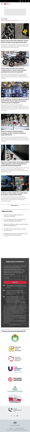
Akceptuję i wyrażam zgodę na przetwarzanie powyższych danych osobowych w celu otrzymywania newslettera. (16, 286)
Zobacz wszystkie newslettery (15, 324)
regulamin (12, 285)
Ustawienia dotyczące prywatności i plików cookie (17, 429)
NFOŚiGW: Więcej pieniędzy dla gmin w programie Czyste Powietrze (15, 229)
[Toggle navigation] (1, 4)
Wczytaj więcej (15, 205)
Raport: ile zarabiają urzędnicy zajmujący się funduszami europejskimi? (13, 215)
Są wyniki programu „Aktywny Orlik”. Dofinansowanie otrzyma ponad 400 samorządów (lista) (15, 234)
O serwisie (11, 428)
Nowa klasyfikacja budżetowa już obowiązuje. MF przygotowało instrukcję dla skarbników (15, 220)
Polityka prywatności (19, 428)
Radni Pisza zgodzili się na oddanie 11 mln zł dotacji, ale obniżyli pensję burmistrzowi (16, 225)
